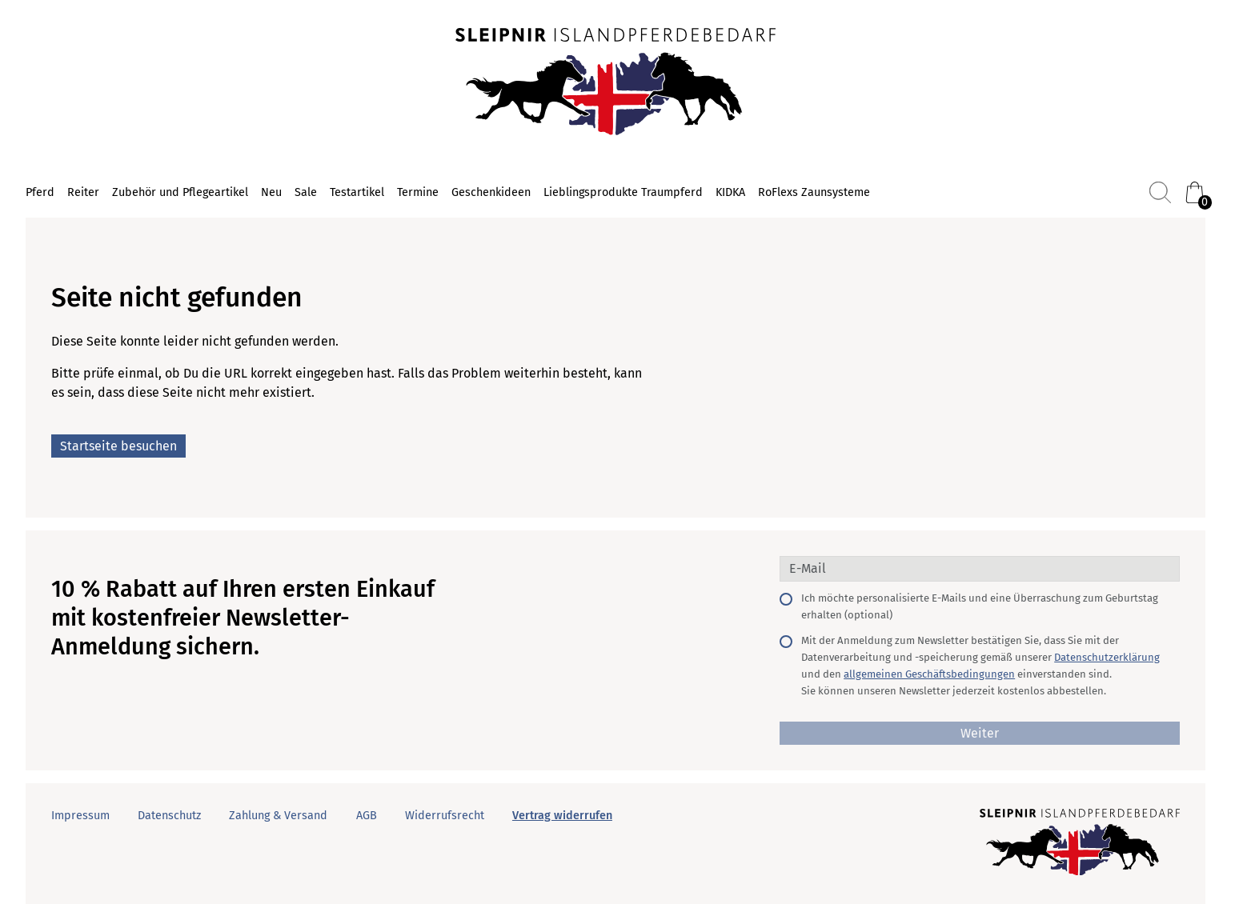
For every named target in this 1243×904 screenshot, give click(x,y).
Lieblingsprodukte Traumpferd (623, 192)
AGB (366, 815)
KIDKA (730, 192)
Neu (271, 192)
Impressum (80, 815)
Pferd (40, 192)
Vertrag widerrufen (562, 815)
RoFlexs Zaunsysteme (814, 192)
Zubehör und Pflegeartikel (180, 192)
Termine (418, 192)
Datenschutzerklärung (1107, 657)
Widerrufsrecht (444, 815)
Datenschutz (169, 815)
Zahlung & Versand (278, 815)
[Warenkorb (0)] (1194, 192)
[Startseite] (615, 83)
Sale (306, 192)
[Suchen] (1160, 192)
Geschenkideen (491, 192)
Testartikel (357, 192)
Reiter (83, 192)
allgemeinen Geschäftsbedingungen (929, 674)
